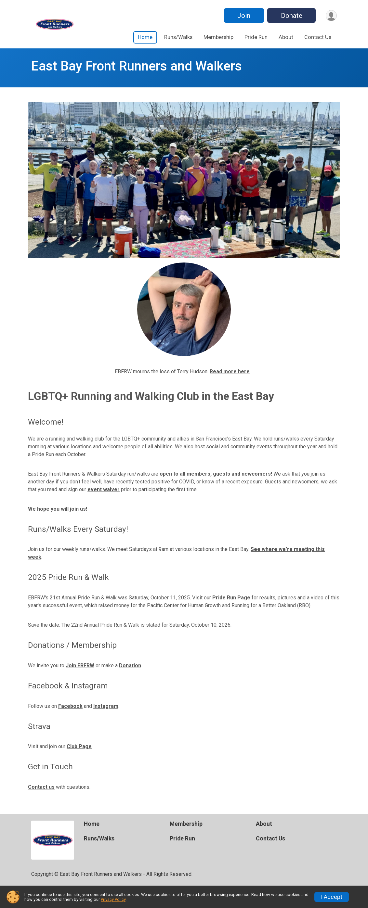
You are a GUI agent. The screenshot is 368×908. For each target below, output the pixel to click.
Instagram (105, 706)
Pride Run (256, 37)
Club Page (79, 746)
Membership (218, 37)
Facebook (70, 706)
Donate (290, 15)
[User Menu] (331, 15)
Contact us (41, 787)
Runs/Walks (178, 37)
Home (145, 37)
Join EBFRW (80, 665)
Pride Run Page (231, 598)
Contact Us (317, 37)
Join (242, 15)
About (286, 37)
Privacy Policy (113, 899)
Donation (130, 665)
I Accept (331, 897)
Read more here (230, 371)
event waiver (103, 489)
